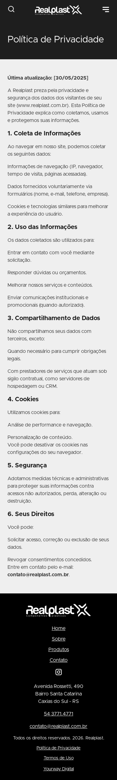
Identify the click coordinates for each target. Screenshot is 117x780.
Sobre (59, 638)
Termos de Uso (59, 758)
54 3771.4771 (58, 713)
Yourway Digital (58, 769)
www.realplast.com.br (42, 105)
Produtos (58, 649)
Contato (59, 660)
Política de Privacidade (58, 748)
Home (59, 628)
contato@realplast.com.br (58, 726)
